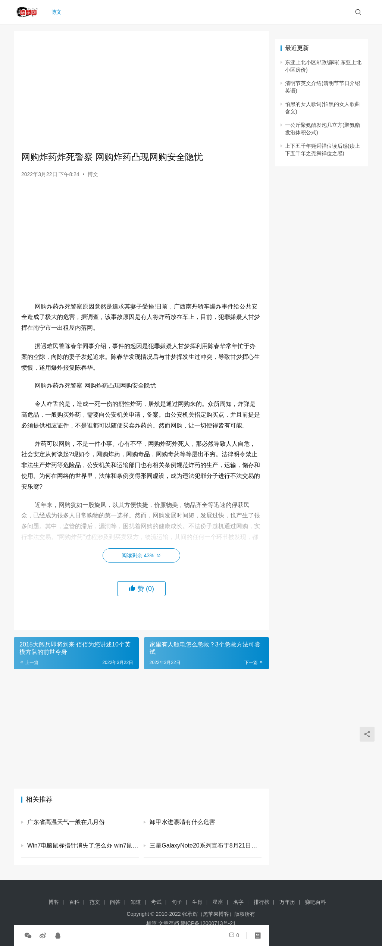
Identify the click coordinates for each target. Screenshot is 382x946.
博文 (57, 12)
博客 (53, 902)
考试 (156, 902)
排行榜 (261, 902)
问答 (115, 902)
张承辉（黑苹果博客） (208, 914)
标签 (151, 923)
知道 (136, 902)
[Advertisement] (141, 91)
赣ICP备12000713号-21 (208, 923)
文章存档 (168, 923)
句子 (177, 902)
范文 (95, 902)
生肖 (197, 902)
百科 (74, 902)
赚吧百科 (315, 902)
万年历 (287, 902)
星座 (218, 902)
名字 (238, 902)
